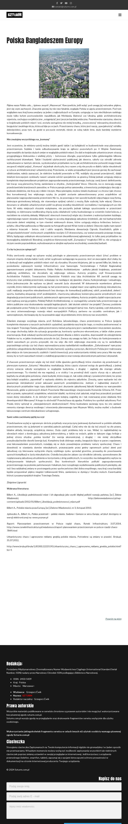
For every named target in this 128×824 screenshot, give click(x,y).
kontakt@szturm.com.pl (65, 6)
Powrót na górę (114, 618)
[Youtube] (66, 3)
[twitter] (61, 3)
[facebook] (57, 3)
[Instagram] (71, 3)
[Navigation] (120, 15)
